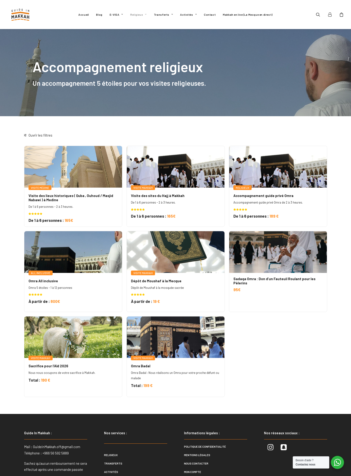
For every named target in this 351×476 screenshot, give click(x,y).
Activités (188, 14)
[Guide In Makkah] (20, 14)
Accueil (83, 14)
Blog (99, 14)
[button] (321, 14)
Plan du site (193, 455)
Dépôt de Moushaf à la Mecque (199, 263)
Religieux (138, 14)
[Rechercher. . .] (54, 153)
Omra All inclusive (108, 263)
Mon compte (192, 447)
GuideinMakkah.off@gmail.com (56, 422)
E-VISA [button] (116, 14)
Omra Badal (184, 340)
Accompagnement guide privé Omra (285, 186)
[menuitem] (83, 14)
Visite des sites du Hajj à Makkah (201, 186)
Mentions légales (197, 430)
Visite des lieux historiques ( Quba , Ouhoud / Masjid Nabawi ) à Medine (123, 188)
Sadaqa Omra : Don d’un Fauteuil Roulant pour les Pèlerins (282, 263)
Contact (210, 14)
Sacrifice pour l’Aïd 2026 (114, 340)
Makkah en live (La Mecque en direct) (248, 14)
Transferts (163, 14)
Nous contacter (196, 438)
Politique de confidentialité (205, 422)
